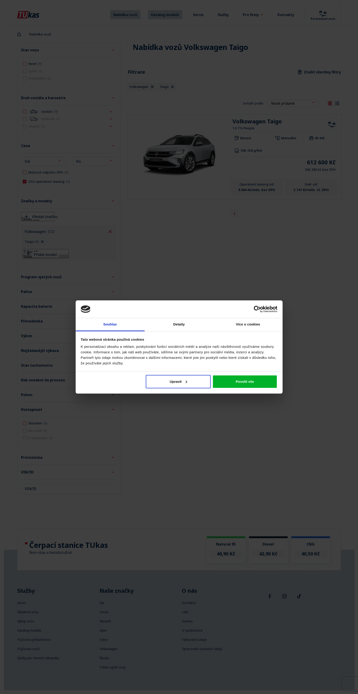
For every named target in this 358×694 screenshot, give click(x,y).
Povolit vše (245, 381)
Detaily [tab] (179, 324)
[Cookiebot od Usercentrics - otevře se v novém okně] (257, 309)
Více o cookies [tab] (248, 324)
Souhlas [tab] (110, 324)
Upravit (178, 381)
